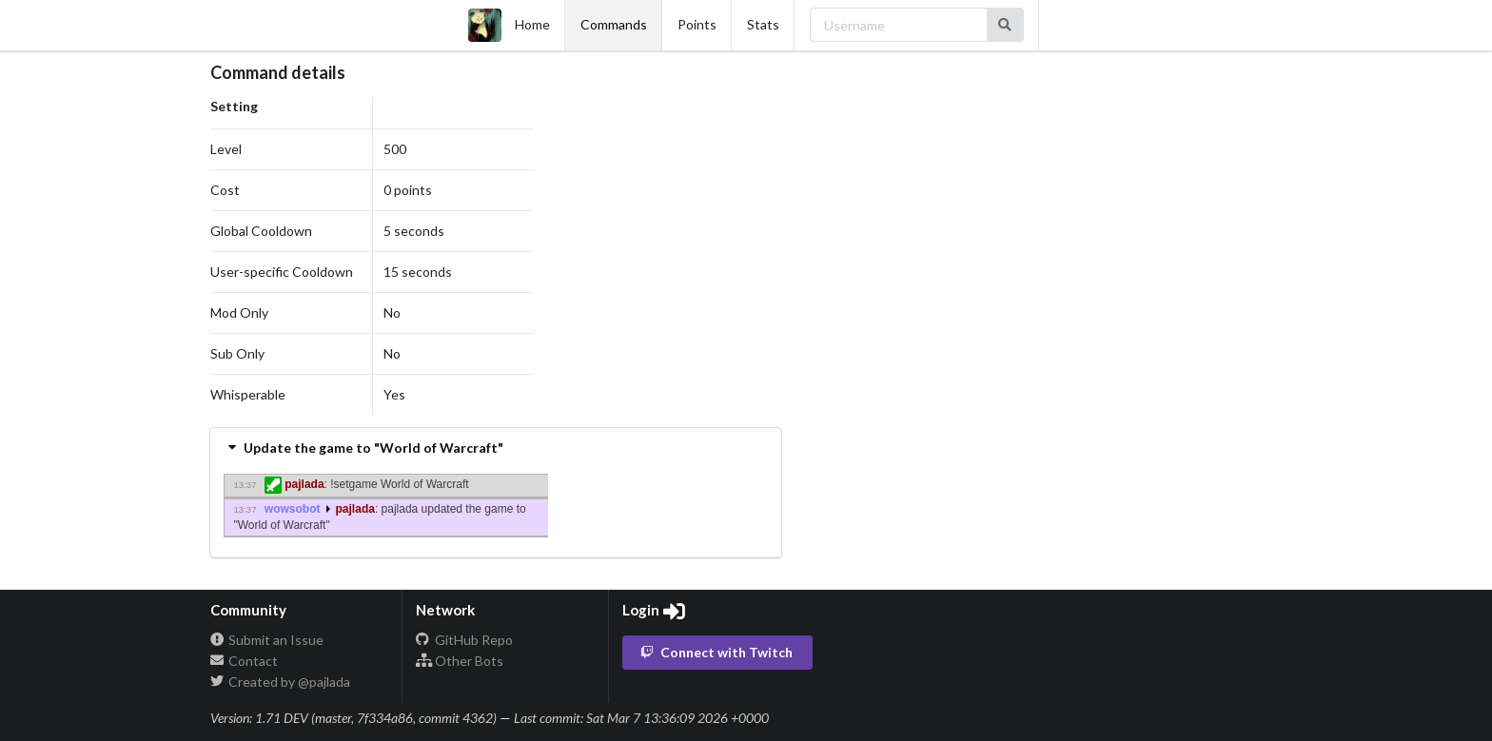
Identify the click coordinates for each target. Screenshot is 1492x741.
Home (509, 25)
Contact (244, 661)
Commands (613, 24)
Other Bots (459, 661)
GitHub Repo (464, 640)
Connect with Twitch (716, 652)
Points (697, 24)
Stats (763, 24)
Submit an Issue (267, 640)
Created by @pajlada (280, 681)
